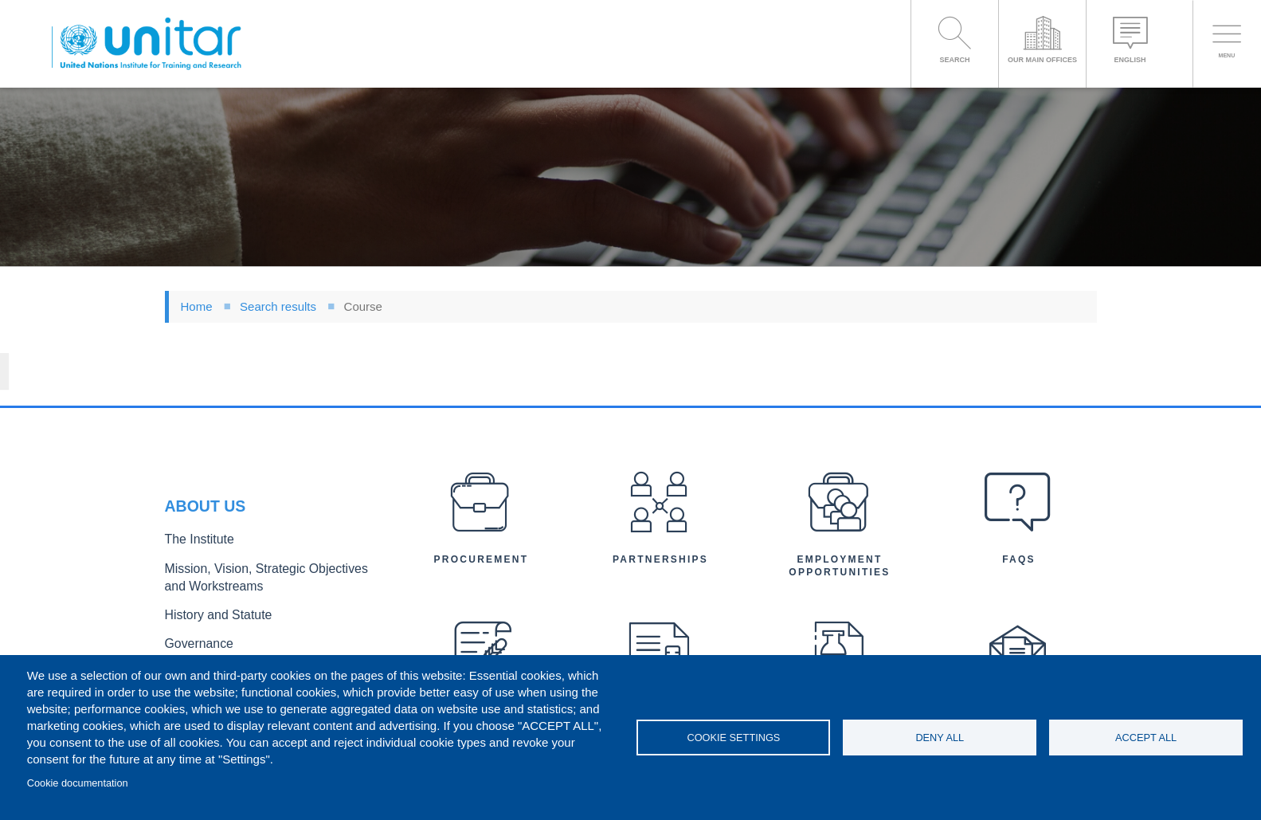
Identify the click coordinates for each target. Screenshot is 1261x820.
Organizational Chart (214, 641)
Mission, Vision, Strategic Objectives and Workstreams (262, 529)
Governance (194, 589)
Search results (278, 306)
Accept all (1146, 737)
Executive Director (209, 615)
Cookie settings (733, 737)
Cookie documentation (77, 783)
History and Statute (211, 563)
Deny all (939, 737)
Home (197, 306)
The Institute (194, 495)
